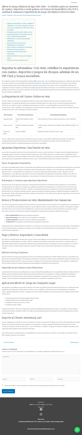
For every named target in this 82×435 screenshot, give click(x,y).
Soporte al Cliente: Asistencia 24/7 (17, 60)
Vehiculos (74, 2)
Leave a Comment (7, 15)
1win (34, 81)
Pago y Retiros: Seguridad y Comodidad (19, 47)
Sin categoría (18, 15)
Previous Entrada (8, 342)
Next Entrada (75, 342)
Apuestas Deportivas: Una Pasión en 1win (19, 34)
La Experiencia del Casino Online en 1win (19, 32)
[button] (77, 430)
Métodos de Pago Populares (16, 49)
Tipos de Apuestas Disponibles (16, 36)
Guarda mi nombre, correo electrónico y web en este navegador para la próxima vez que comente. (34, 385)
